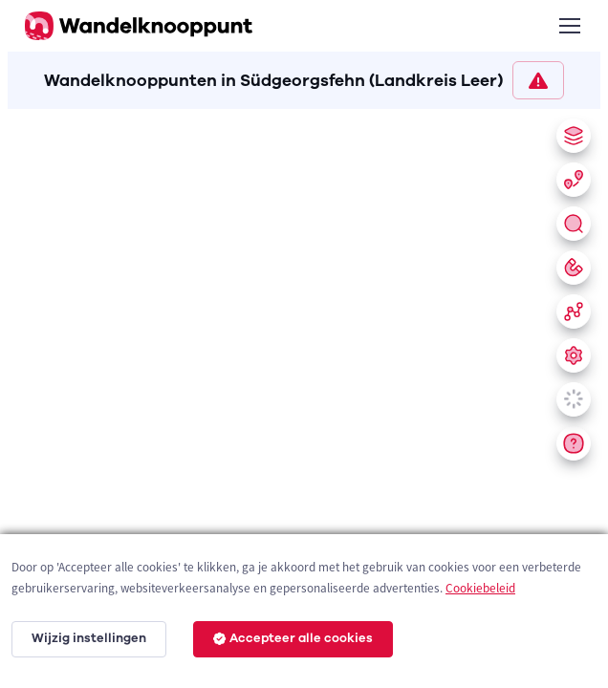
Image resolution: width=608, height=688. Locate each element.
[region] (304, 394)
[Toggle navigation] (568, 26)
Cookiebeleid (480, 588)
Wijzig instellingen (89, 638)
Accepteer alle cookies (293, 638)
